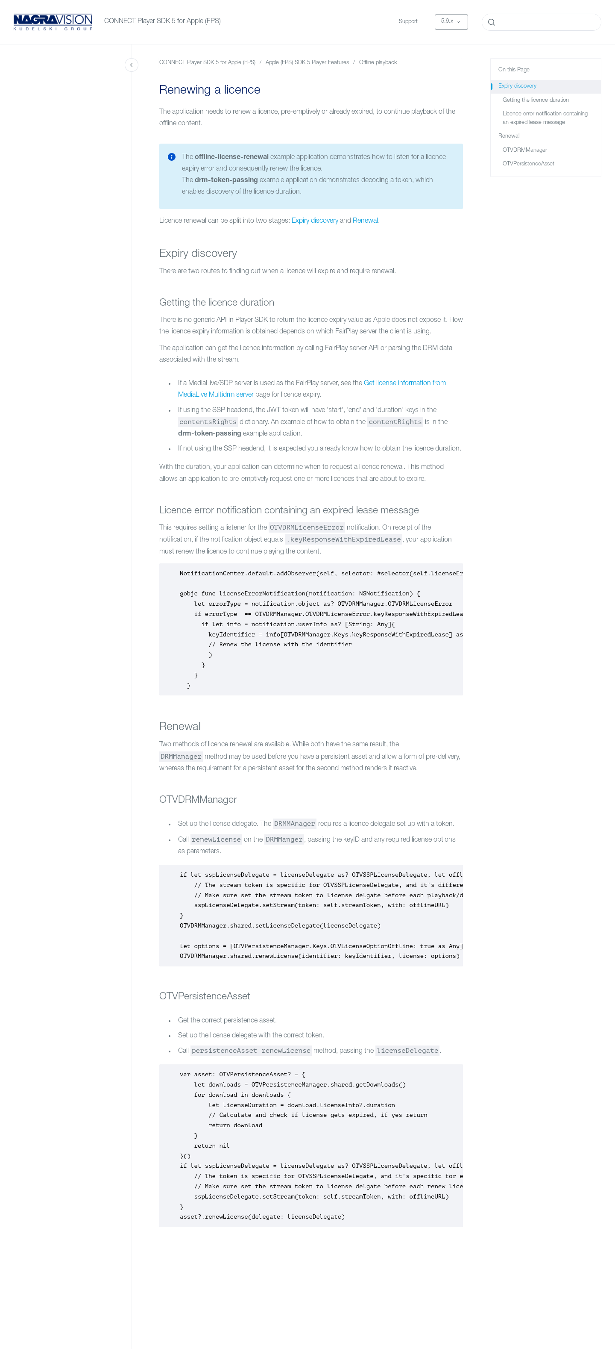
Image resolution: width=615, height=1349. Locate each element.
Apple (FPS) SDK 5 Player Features (307, 63)
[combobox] (541, 22)
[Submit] (491, 22)
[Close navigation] (131, 65)
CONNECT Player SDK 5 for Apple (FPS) (162, 21)
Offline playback (378, 63)
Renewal (365, 221)
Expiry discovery (315, 221)
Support (408, 22)
